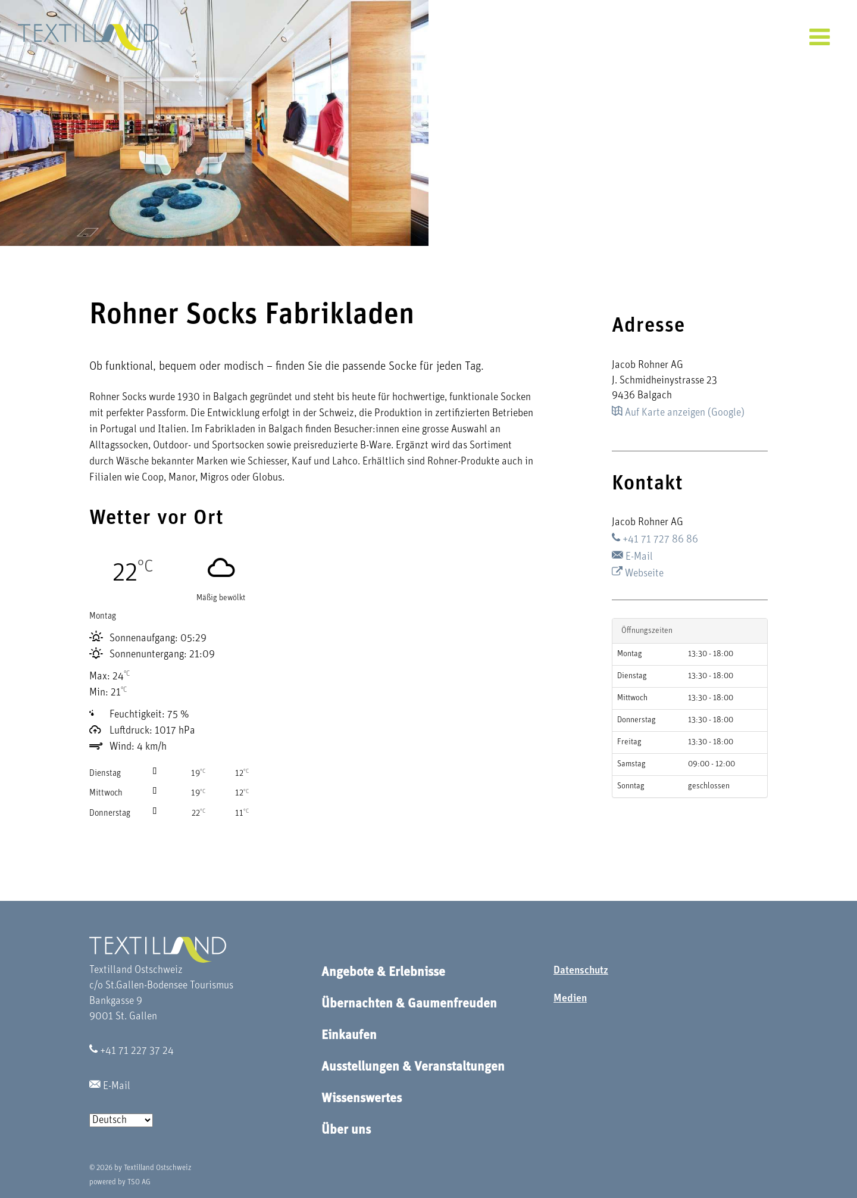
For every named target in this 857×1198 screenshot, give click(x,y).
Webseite (638, 573)
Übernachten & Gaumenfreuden (409, 1004)
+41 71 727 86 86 (655, 539)
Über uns (346, 1130)
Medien (570, 998)
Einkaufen (349, 1036)
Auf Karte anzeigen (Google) (678, 413)
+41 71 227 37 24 (131, 1051)
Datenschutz (580, 971)
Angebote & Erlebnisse (383, 972)
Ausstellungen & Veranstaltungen (413, 1067)
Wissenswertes (361, 1099)
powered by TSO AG (120, 1182)
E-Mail (632, 557)
